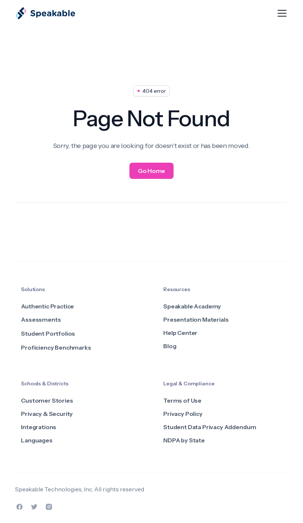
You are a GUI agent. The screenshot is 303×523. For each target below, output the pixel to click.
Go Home (151, 170)
